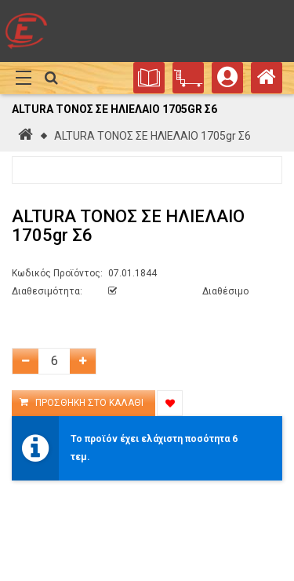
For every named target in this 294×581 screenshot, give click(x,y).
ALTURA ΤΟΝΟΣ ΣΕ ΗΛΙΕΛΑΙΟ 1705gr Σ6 (152, 136)
